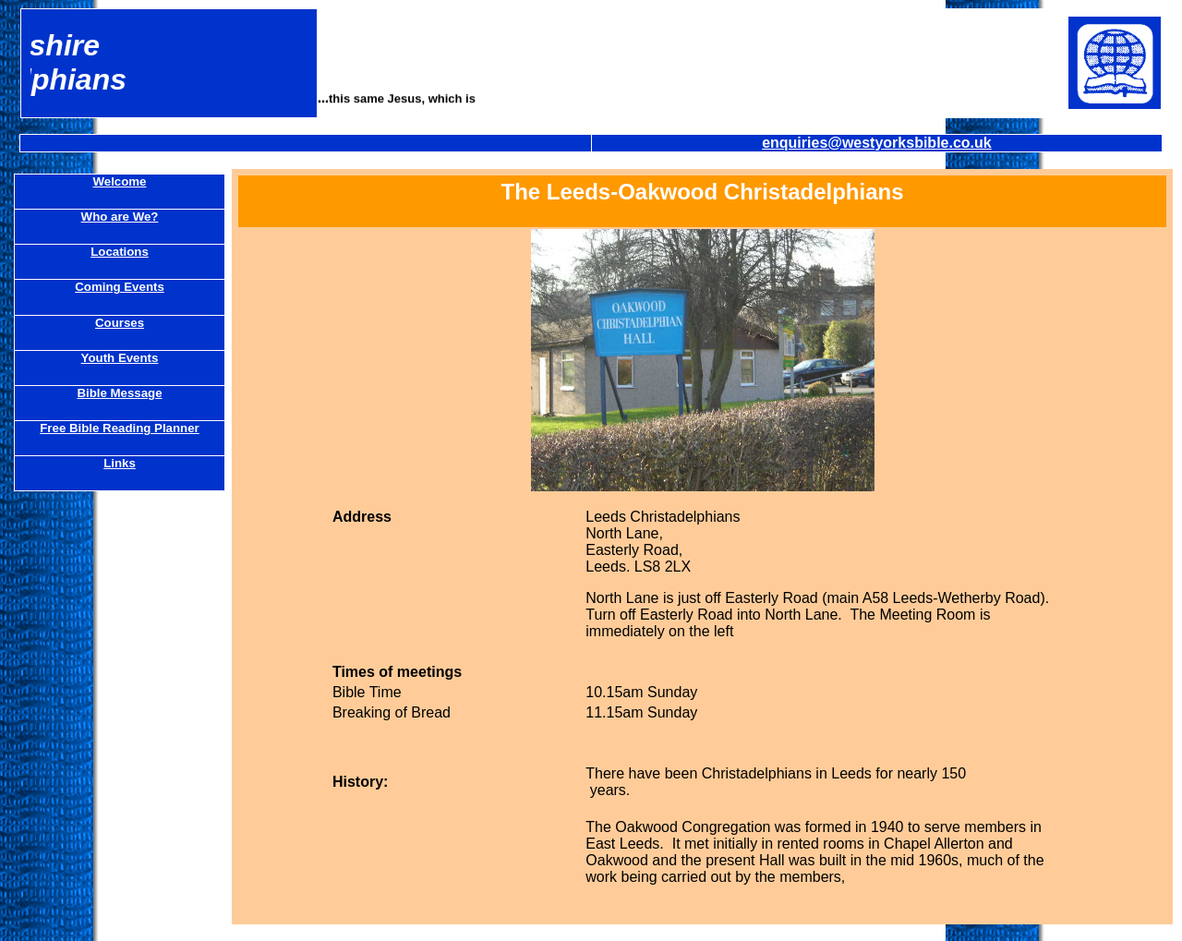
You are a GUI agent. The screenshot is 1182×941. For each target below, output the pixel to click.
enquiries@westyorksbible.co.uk (877, 143)
